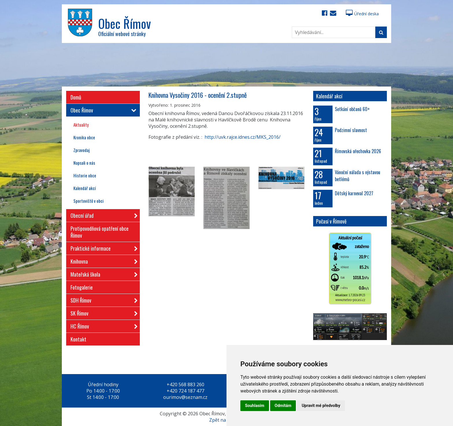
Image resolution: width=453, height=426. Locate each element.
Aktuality (81, 124)
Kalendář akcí (84, 188)
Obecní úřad (102, 214)
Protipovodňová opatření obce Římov (99, 232)
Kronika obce (84, 137)
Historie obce (84, 175)
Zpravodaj (81, 150)
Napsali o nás (84, 162)
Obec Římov (102, 110)
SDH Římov (102, 299)
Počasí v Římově (331, 221)
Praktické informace (102, 247)
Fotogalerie (81, 287)
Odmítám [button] (283, 405)
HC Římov (102, 325)
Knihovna (102, 260)
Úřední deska (362, 13)
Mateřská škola (102, 273)
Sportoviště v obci (88, 201)
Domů (75, 97)
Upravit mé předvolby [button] (321, 405)
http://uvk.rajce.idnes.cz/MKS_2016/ (243, 137)
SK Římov (102, 312)
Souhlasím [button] (254, 405)
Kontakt (78, 339)
